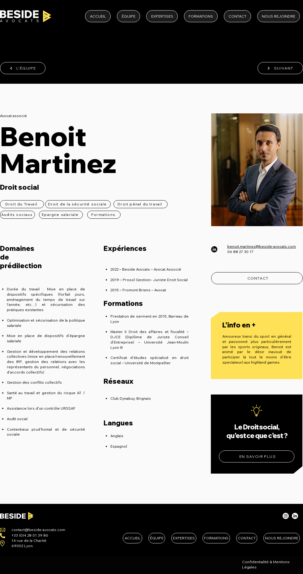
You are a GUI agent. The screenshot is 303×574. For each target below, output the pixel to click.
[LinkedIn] (214, 249)
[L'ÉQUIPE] (22, 68)
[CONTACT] (257, 278)
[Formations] (104, 215)
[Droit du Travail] (22, 204)
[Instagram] (286, 516)
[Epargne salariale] (61, 215)
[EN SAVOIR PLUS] (256, 456)
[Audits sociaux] (17, 215)
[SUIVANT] (280, 68)
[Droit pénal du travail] (140, 204)
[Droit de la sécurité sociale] (78, 204)
